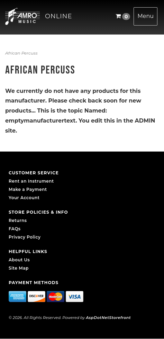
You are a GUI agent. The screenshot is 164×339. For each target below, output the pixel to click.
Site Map (19, 268)
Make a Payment (28, 189)
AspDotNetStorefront (108, 317)
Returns (18, 220)
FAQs (14, 228)
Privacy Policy (24, 237)
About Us (19, 259)
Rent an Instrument (31, 181)
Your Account (24, 197)
